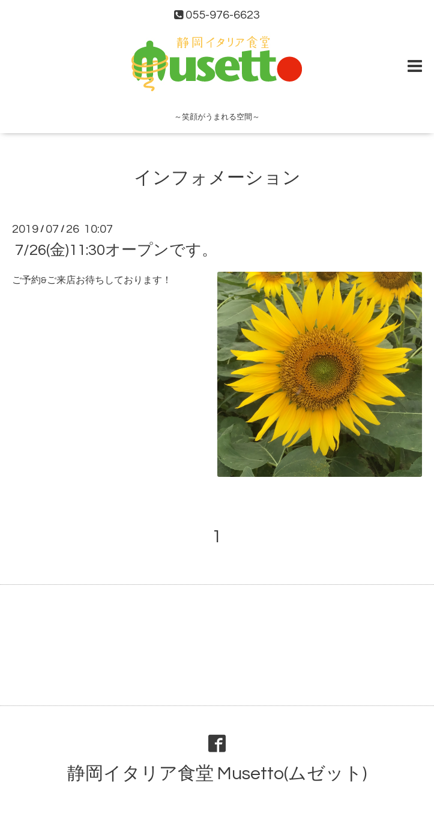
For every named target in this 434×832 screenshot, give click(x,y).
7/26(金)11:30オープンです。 (116, 250)
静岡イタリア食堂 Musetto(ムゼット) (217, 773)
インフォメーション (217, 178)
